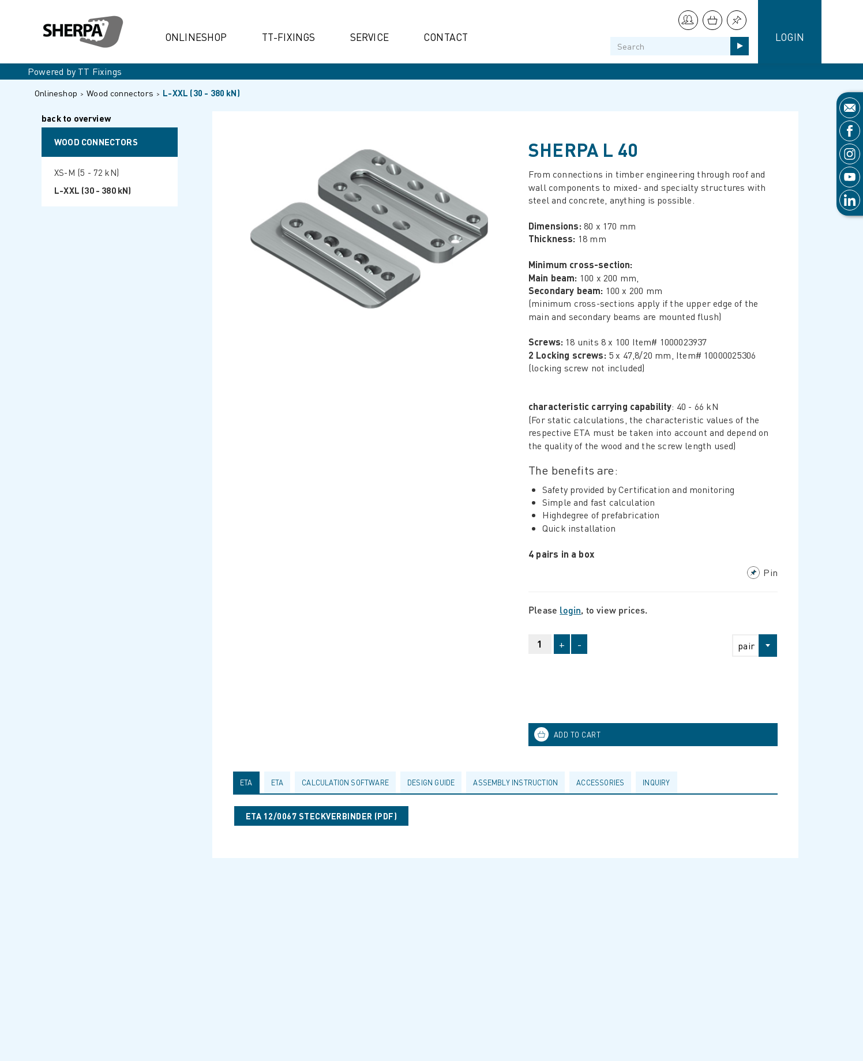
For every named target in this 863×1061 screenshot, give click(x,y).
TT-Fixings (289, 37)
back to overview (76, 119)
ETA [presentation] (246, 782)
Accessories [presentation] (600, 782)
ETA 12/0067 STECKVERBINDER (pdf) (321, 816)
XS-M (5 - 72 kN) (86, 172)
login (570, 610)
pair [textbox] (746, 645)
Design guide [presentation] (431, 782)
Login (789, 37)
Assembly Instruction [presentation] (515, 782)
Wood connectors (120, 93)
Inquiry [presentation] (656, 782)
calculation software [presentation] (345, 782)
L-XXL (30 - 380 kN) (201, 93)
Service (369, 37)
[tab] (248, 782)
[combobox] (749, 645)
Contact (445, 37)
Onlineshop (196, 37)
